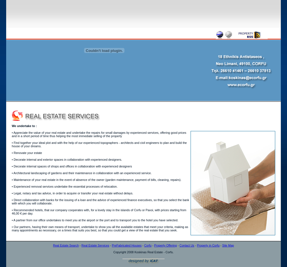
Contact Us (186, 245)
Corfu (147, 245)
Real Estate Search (66, 245)
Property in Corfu (208, 245)
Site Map (228, 245)
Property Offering (165, 245)
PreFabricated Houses (127, 245)
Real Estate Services (95, 245)
